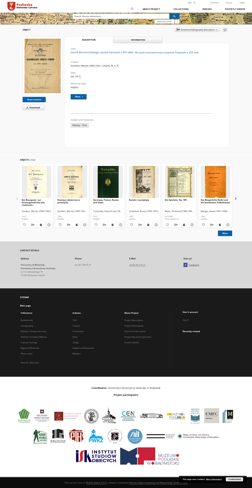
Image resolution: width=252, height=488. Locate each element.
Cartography (27, 325)
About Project (151, 9)
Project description (133, 320)
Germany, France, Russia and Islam (106, 201)
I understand (234, 479)
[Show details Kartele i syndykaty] (156, 225)
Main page (25, 305)
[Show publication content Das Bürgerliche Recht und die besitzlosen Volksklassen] (220, 225)
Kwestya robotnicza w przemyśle (68, 201)
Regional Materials (30, 348)
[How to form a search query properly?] (177, 21)
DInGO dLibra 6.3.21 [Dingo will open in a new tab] (96, 482)
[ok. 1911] (76, 76)
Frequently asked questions (137, 336)
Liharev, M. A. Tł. (110, 65)
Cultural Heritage (29, 342)
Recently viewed (235, 9)
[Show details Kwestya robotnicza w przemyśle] (84, 225)
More (225, 233)
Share (229, 2)
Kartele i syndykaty (139, 199)
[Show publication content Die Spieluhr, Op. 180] (184, 225)
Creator (76, 325)
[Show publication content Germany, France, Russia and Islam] (112, 225)
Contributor (78, 331)
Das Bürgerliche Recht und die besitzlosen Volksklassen (215, 201)
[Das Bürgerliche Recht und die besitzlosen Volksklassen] (215, 182)
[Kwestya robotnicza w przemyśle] (72, 182)
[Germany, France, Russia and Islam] (108, 182)
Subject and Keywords (83, 348)
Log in (186, 319)
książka (74, 87)
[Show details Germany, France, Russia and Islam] (120, 225)
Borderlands (27, 320)
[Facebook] (185, 265)
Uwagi (76, 342)
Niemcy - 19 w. (79, 125)
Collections (181, 9)
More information (214, 479)
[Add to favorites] (225, 29)
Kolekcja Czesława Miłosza (34, 336)
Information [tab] (138, 40)
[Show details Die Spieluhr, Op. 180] (192, 225)
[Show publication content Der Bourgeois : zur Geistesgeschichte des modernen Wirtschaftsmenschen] (41, 225)
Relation (77, 353)
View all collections (30, 362)
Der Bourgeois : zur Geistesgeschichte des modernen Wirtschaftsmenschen (33, 202)
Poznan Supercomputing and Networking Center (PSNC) (158, 482)
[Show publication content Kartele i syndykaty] (148, 225)
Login (242, 2)
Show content (34, 99)
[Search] (174, 16)
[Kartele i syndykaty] (144, 182)
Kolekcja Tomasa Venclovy (34, 331)
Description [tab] (88, 40)
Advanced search (164, 21)
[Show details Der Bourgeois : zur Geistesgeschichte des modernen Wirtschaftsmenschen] (48, 225)
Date (75, 336)
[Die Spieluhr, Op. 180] (179, 182)
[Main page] (132, 9)
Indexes (207, 9)
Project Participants (133, 325)
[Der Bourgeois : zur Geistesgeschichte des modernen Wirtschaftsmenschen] (36, 182)
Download (32, 108)
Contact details (131, 342)
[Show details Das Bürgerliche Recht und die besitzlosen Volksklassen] (227, 225)
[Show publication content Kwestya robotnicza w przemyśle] (76, 225)
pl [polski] (195, 3)
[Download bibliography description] (32, 225)
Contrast (214, 2)
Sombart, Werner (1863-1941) (86, 65)
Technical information (135, 331)
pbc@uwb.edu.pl (137, 264)
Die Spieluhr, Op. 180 (176, 199)
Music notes (27, 353)
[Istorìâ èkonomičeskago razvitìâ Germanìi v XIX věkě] (43, 66)
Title (75, 320)
